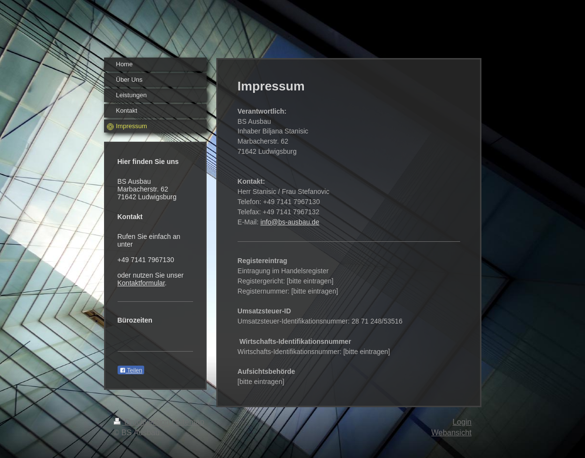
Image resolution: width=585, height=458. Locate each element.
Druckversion (143, 422)
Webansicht (451, 432)
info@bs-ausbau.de (289, 222)
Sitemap (190, 422)
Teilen (131, 370)
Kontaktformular (141, 283)
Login (461, 422)
